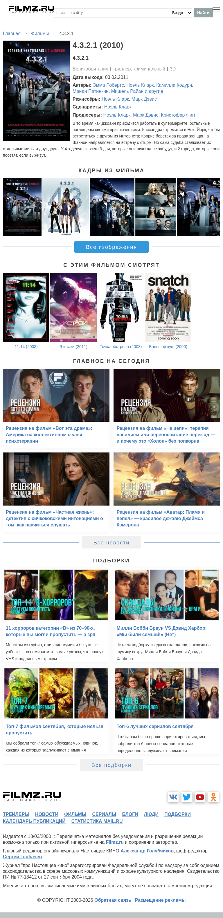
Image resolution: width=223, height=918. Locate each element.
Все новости (111, 543)
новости (46, 814)
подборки (177, 814)
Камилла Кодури (174, 85)
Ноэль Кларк (140, 85)
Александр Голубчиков (147, 850)
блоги (130, 814)
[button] (212, 207)
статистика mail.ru (97, 821)
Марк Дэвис (144, 99)
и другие (154, 91)
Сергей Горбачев (22, 856)
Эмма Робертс (108, 85)
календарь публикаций (34, 821)
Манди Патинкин (91, 91)
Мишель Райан (127, 91)
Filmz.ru (115, 842)
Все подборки (111, 765)
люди (151, 814)
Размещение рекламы (160, 900)
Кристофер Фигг (178, 115)
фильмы (75, 814)
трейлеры (16, 814)
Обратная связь (112, 900)
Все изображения (111, 247)
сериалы (104, 814)
